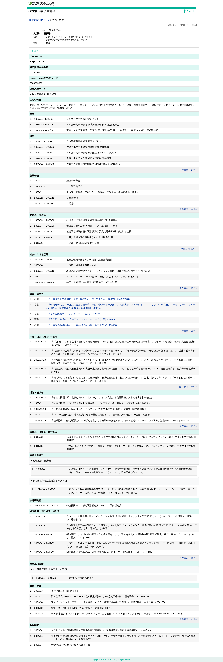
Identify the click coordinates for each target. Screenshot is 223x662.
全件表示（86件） (188, 330)
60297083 (35, 72)
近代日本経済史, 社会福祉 (43, 94)
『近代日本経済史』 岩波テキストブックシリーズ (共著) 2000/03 (81, 319)
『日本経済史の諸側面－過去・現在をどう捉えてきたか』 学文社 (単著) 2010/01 (89, 299)
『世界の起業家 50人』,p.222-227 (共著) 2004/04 (74, 313)
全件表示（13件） (188, 619)
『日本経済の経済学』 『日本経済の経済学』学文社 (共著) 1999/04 (82, 325)
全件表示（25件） (188, 386)
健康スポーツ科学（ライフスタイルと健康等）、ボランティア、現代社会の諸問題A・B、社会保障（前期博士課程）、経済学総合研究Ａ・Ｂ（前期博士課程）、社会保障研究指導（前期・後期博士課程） (113, 106)
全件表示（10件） (188, 288)
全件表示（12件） (188, 209)
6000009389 (36, 83)
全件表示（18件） (188, 426)
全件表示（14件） (188, 169)
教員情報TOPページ (39, 20)
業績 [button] (33, 50)
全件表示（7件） (189, 248)
